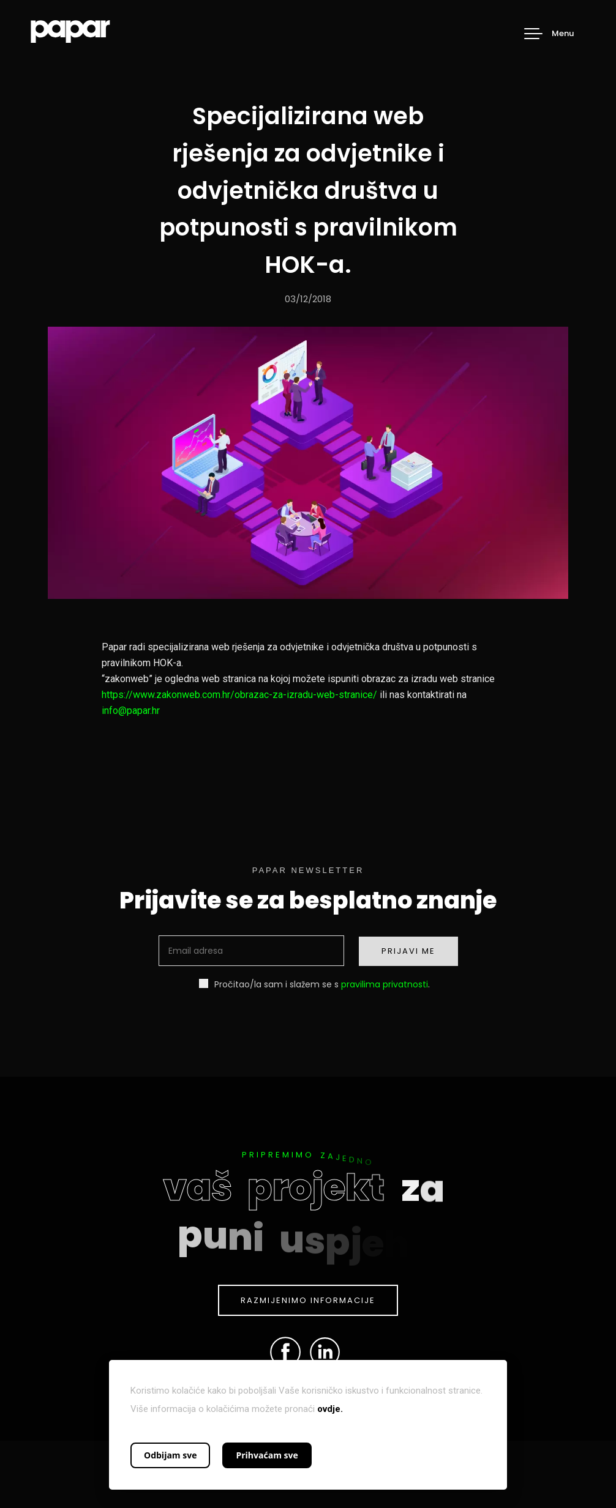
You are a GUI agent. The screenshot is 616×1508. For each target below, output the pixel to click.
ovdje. (330, 1408)
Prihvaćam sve (267, 1455)
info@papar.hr (131, 710)
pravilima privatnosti (384, 984)
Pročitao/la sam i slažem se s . (314, 984)
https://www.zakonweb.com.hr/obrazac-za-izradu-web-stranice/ (239, 694)
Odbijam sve (170, 1455)
